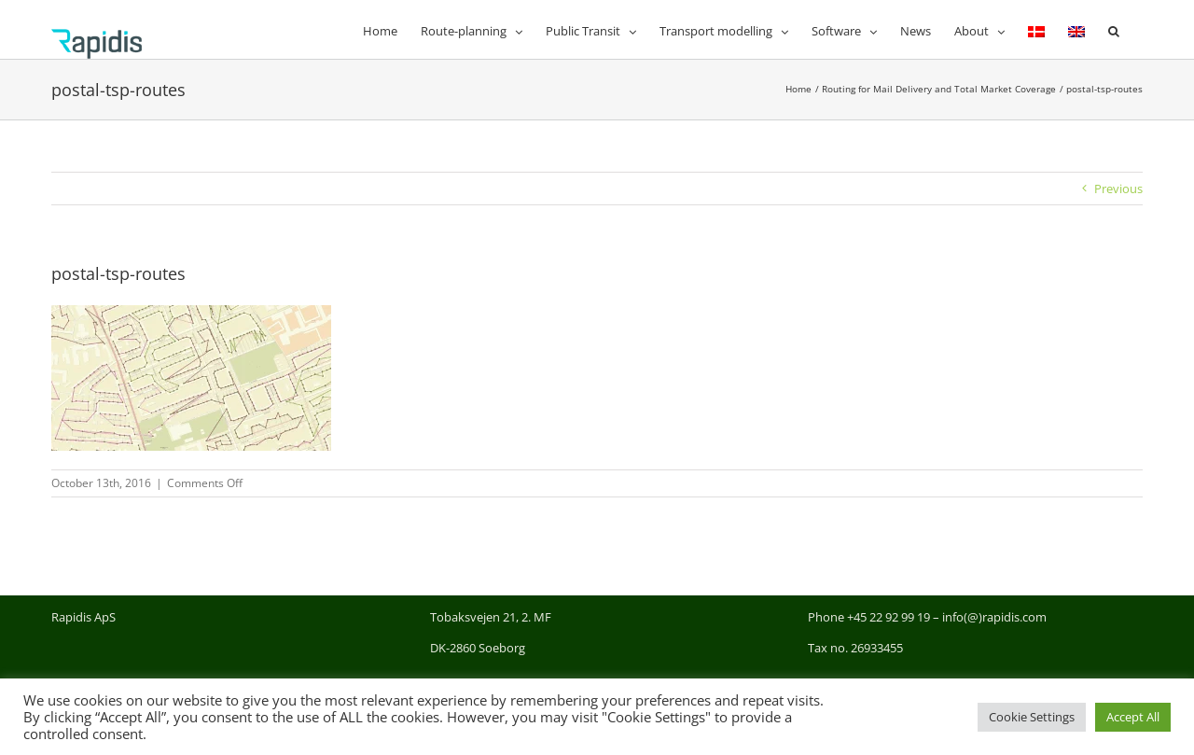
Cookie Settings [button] (1032, 716)
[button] (1113, 29)
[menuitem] (1036, 29)
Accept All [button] (1132, 716)
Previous (1118, 188)
